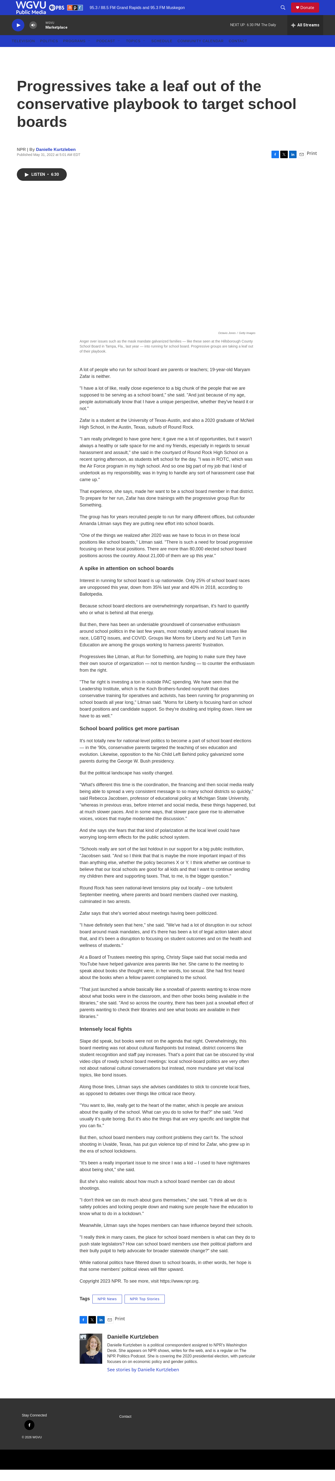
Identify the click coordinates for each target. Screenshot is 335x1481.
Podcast (105, 52)
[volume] (33, 36)
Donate (310, 13)
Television (23, 52)
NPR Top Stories (144, 1310)
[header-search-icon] (285, 13)
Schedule (162, 52)
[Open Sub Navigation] (89, 52)
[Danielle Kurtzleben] (91, 1360)
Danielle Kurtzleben (56, 160)
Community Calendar (201, 52)
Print (312, 164)
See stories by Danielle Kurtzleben (143, 1381)
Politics (49, 52)
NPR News (107, 1310)
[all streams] (305, 36)
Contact (238, 52)
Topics (133, 52)
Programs (74, 52)
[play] (18, 36)
